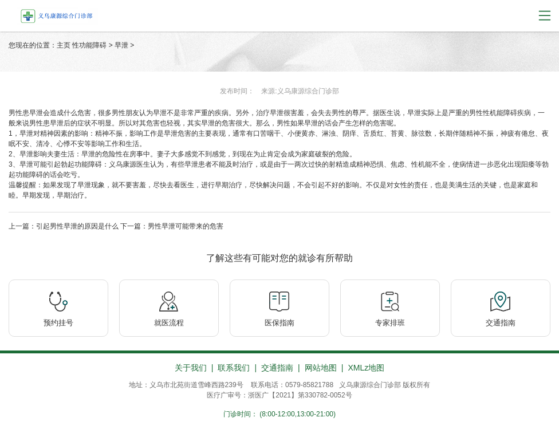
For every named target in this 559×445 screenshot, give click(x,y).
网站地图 (321, 367)
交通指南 (500, 322)
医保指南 (279, 322)
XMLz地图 (366, 367)
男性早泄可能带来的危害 (185, 226)
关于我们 (191, 367)
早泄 (121, 45)
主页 (63, 45)
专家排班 (390, 322)
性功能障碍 (89, 45)
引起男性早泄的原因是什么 (77, 226)
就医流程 (169, 322)
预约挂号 (58, 322)
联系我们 (234, 367)
